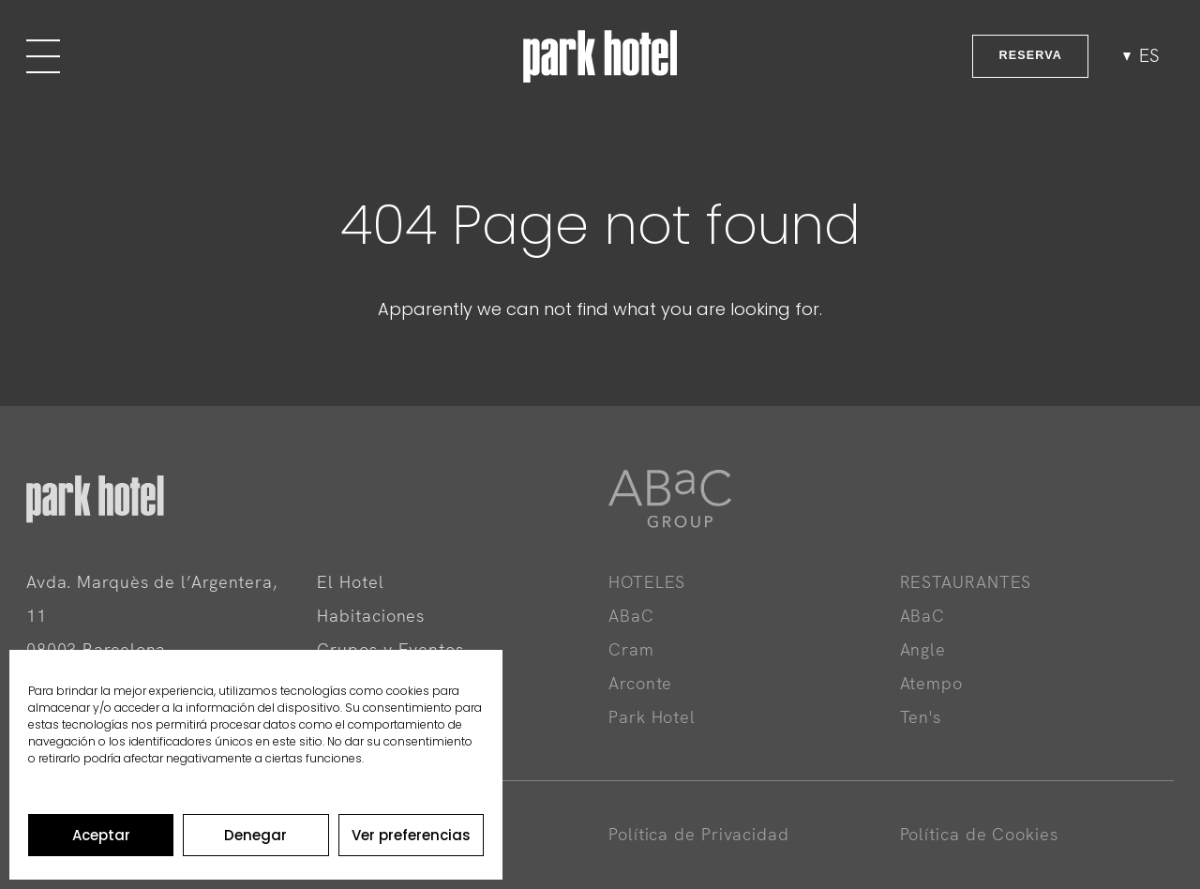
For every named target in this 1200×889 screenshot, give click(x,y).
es (1149, 56)
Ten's (921, 717)
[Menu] (43, 56)
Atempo (931, 683)
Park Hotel (652, 717)
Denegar (255, 835)
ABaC (631, 615)
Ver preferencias (411, 835)
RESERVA (1030, 55)
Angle (923, 649)
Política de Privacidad (698, 834)
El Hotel (350, 582)
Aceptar (101, 835)
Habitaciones (371, 615)
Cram (631, 649)
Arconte (640, 683)
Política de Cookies (979, 834)
